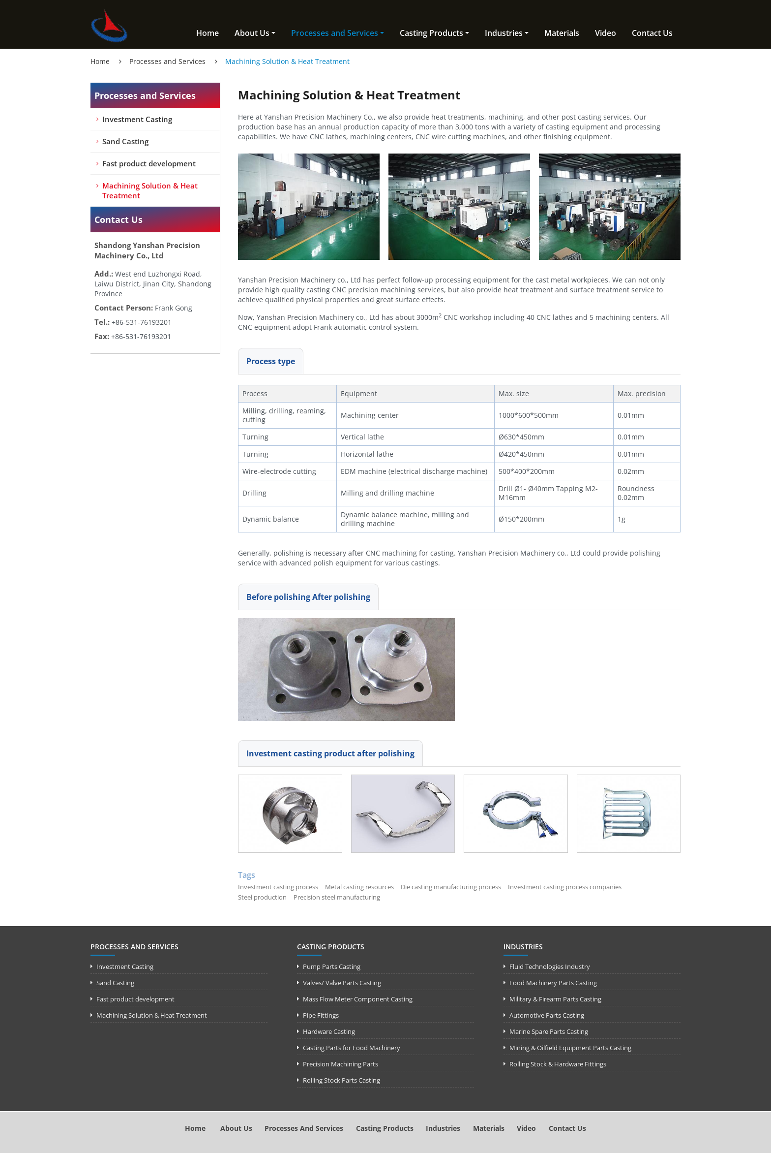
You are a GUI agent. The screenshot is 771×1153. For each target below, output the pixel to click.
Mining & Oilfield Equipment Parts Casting (570, 1047)
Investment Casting (137, 119)
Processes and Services (167, 61)
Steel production (262, 897)
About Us (236, 1128)
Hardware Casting (329, 1031)
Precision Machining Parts (340, 1064)
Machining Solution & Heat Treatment (150, 190)
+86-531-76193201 (142, 322)
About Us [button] (252, 33)
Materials (561, 33)
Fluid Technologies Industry (549, 966)
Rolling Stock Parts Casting (341, 1080)
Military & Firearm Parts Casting (555, 999)
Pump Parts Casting (331, 966)
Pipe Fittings (321, 1015)
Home (207, 33)
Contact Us (652, 33)
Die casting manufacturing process (451, 887)
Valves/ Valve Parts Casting (342, 982)
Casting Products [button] (431, 33)
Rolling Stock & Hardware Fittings (557, 1064)
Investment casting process (278, 887)
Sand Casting (125, 141)
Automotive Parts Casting (546, 1015)
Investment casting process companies (565, 887)
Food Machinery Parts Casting (553, 982)
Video (605, 33)
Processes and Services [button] (334, 33)
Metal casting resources (359, 887)
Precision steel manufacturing (337, 897)
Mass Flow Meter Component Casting (358, 999)
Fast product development (149, 163)
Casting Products (330, 946)
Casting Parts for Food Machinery (351, 1047)
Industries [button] (504, 33)
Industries (523, 946)
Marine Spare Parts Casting (548, 1031)
